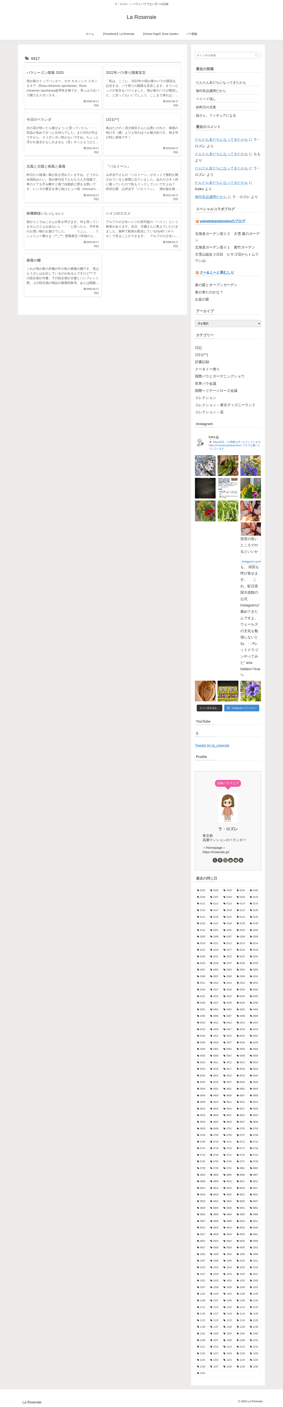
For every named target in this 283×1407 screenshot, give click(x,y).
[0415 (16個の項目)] (201, 1030)
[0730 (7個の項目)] (215, 1168)
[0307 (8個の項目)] (215, 977)
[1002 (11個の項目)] (201, 1254)
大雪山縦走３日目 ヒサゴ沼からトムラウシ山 (227, 257)
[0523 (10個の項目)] (241, 1076)
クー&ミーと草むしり (217, 272)
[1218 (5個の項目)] (228, 1354)
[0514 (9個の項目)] (254, 1063)
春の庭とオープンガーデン (216, 285)
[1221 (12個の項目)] (201, 1360)
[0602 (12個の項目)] (241, 1089)
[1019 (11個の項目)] (228, 1274)
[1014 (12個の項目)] (228, 1268)
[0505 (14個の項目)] (201, 1056)
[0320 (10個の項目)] (254, 990)
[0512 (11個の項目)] (228, 1063)
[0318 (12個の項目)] (228, 990)
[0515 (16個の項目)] (201, 1069)
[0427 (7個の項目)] (228, 1043)
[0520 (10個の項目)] (201, 1076)
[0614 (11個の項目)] (201, 1109)
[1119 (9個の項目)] (241, 1314)
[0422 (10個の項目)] (228, 1036)
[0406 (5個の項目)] (215, 1016)
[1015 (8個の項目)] (241, 1268)
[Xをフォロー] (215, 860)
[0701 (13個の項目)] (228, 1129)
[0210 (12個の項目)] (201, 943)
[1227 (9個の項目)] (215, 1367)
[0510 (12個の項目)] (201, 1063)
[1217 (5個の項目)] (215, 1354)
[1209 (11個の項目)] (241, 1340)
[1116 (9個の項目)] (201, 1314)
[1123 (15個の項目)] (228, 1321)
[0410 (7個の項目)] (201, 1023)
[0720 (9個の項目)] (215, 1155)
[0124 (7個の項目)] (241, 917)
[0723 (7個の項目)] (254, 1155)
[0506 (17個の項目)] (215, 1056)
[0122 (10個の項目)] (215, 917)
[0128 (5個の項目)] (228, 924)
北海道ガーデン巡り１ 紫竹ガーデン (225, 247)
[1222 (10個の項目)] (215, 1360)
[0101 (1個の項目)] (201, 891)
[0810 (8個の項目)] (228, 1182)
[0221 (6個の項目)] (215, 957)
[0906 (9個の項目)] (254, 1215)
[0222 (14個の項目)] (228, 957)
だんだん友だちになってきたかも (221, 140)
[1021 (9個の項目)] (254, 1274)
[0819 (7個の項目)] (215, 1195)
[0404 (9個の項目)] (254, 1010)
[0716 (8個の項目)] (228, 1148)
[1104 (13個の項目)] (241, 1294)
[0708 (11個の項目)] (254, 1135)
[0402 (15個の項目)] (228, 1010)
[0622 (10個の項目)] (241, 1115)
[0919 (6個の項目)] (228, 1234)
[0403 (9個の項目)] (241, 1010)
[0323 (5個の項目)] (228, 996)
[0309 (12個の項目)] (241, 977)
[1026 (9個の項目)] (254, 1281)
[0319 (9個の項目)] (241, 990)
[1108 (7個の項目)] (228, 1301)
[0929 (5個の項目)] (228, 1248)
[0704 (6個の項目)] (201, 1135)
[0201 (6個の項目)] (215, 930)
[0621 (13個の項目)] (228, 1115)
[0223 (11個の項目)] (241, 957)
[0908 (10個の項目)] (215, 1221)
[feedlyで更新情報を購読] (235, 860)
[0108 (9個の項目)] (228, 897)
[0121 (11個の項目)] (201, 917)
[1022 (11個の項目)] (201, 1281)
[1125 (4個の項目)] (254, 1321)
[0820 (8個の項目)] (228, 1195)
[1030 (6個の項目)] (241, 1287)
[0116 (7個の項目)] (201, 910)
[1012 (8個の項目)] (201, 1268)
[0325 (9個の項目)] (254, 996)
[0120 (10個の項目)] (254, 910)
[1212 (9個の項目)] (215, 1347)
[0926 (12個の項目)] (254, 1241)
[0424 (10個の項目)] (254, 1036)
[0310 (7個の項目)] (254, 977)
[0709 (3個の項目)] (201, 1142)
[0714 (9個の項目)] (201, 1148)
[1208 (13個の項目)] (228, 1340)
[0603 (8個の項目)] (254, 1089)
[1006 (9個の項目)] (254, 1254)
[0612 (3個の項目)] (241, 1102)
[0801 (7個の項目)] (241, 1168)
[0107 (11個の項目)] (215, 897)
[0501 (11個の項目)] (215, 1049)
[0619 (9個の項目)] (201, 1115)
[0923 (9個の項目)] (215, 1241)
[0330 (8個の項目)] (254, 1003)
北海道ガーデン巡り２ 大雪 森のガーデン (227, 237)
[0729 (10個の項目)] (201, 1168)
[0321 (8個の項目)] (201, 996)
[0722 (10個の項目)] (241, 1155)
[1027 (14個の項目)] (201, 1287)
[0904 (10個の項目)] (228, 1215)
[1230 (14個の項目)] (254, 1367)
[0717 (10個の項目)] (241, 1148)
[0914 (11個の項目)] (228, 1228)
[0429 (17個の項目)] (254, 1043)
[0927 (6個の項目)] (201, 1248)
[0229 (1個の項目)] (254, 963)
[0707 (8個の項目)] (241, 1135)
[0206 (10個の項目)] (215, 937)
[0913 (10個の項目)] (215, 1228)
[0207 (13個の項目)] (228, 937)
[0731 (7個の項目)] (228, 1168)
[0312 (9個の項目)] (215, 983)
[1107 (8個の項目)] (215, 1301)
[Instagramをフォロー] (225, 860)
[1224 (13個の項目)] (241, 1360)
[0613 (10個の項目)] (254, 1102)
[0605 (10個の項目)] (215, 1096)
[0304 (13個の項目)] (241, 970)
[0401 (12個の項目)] (215, 1010)
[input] (228, 55)
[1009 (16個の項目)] (228, 1261)
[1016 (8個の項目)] (254, 1268)
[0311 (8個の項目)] (201, 983)
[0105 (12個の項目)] (254, 891)
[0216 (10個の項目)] (215, 950)
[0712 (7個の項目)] (241, 1142)
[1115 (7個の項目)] (254, 1307)
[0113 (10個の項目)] (228, 904)
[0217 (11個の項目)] (228, 950)
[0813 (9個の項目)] (201, 1188)
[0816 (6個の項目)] (241, 1188)
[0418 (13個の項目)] (241, 1030)
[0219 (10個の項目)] (254, 950)
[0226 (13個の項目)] (215, 963)
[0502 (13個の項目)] (228, 1049)
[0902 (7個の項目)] (201, 1215)
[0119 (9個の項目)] (241, 910)
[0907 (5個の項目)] (201, 1221)
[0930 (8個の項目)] (241, 1248)
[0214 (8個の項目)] (254, 943)
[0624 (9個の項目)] (201, 1122)
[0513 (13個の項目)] (241, 1063)
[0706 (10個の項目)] (228, 1135)
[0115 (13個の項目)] (254, 904)
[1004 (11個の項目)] (228, 1254)
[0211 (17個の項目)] (215, 943)
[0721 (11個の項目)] (228, 1155)
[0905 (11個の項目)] (241, 1215)
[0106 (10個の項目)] (201, 897)
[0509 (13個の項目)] (254, 1056)
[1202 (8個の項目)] (215, 1334)
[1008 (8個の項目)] (215, 1261)
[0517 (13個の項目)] (228, 1069)
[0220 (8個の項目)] (201, 957)
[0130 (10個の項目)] (254, 924)
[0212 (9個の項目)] (228, 943)
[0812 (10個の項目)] (254, 1182)
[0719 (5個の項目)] (201, 1155)
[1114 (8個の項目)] (241, 1307)
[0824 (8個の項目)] (215, 1201)
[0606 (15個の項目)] (228, 1096)
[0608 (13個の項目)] (254, 1096)
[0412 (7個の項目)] (228, 1023)
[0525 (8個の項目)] (201, 1082)
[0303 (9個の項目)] (228, 970)
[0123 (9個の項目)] (228, 917)
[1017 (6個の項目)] (201, 1274)
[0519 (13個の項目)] (254, 1069)
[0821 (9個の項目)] (241, 1195)
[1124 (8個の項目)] (241, 1321)
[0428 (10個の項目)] (241, 1043)
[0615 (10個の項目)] (215, 1109)
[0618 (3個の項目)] (254, 1109)
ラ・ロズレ (228, 829)
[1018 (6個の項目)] (215, 1274)
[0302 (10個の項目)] (215, 970)
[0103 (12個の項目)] (228, 891)
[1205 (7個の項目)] (254, 1334)
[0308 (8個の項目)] (228, 977)
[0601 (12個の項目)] (228, 1089)
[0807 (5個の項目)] (254, 1175)
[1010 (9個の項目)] (241, 1261)
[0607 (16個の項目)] (241, 1096)
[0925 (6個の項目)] (241, 1241)
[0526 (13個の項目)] (215, 1082)
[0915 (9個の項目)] (241, 1228)
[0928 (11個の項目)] (215, 1248)
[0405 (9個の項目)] (201, 1016)
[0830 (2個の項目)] (228, 1208)
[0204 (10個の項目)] (254, 930)
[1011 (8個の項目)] (254, 1261)
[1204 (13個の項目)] (241, 1334)
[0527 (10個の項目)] (228, 1082)
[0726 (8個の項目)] (228, 1162)
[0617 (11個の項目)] (241, 1109)
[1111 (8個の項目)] (201, 1307)
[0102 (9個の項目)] (215, 891)
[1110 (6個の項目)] (254, 1301)
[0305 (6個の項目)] (254, 970)
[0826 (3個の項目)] (241, 1201)
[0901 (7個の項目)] (254, 1208)
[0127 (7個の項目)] (215, 924)
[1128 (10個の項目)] (228, 1327)
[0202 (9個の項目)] (228, 930)
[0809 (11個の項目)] (215, 1182)
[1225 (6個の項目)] (254, 1360)
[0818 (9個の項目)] (201, 1195)
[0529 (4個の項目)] (254, 1082)
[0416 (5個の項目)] (215, 1030)
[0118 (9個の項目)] (228, 910)
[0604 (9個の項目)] (201, 1096)
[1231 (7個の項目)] (228, 1373)
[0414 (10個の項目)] (254, 1023)
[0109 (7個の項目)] (241, 897)
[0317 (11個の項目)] (215, 990)
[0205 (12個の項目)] (201, 937)
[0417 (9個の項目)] (228, 1030)
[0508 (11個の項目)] (241, 1056)
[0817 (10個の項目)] (254, 1188)
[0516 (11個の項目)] (215, 1069)
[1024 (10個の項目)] (228, 1281)
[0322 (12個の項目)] (215, 996)
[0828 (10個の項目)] (201, 1208)
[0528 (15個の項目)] (241, 1082)
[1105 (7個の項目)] (254, 1294)
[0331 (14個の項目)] (201, 1010)
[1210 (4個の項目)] (254, 1340)
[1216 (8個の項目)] (201, 1354)
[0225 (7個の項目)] (201, 963)
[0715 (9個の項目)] (215, 1148)
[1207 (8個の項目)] (215, 1340)
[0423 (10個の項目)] (241, 1036)
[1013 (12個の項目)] (215, 1268)
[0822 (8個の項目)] (254, 1195)
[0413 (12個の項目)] (241, 1023)
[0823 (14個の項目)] (201, 1201)
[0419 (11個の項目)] (254, 1030)
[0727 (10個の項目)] (241, 1162)
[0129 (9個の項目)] (241, 924)
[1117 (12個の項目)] (215, 1314)
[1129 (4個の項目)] (241, 1327)
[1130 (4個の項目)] (254, 1327)
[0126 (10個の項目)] (201, 924)
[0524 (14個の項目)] (254, 1076)
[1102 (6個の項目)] (215, 1294)
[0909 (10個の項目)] (228, 1221)
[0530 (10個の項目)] (201, 1089)
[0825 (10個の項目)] (228, 1201)
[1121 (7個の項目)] (201, 1321)
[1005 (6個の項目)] (241, 1254)
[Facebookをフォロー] (220, 860)
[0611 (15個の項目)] (228, 1102)
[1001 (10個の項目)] (254, 1248)
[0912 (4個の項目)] (201, 1228)
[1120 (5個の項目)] (254, 1314)
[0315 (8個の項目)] (254, 983)
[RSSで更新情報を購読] (241, 860)
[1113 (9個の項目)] (228, 1307)
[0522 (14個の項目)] (228, 1076)
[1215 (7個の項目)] (254, 1347)
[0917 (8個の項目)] (201, 1234)
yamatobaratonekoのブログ (222, 221)
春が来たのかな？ (209, 292)
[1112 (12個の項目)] (215, 1307)
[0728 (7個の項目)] (254, 1162)
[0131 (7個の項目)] (201, 930)
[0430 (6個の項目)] (201, 1049)
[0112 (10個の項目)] (215, 904)
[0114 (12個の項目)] (241, 904)
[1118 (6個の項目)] (228, 1314)
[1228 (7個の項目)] (228, 1367)
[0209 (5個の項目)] (254, 937)
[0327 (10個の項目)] (215, 1003)
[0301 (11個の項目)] (201, 970)
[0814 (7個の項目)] (215, 1188)
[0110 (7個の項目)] (254, 897)
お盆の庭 (202, 299)
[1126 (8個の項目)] (201, 1327)
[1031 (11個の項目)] (254, 1287)
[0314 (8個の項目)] (241, 983)
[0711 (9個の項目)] (228, 1142)
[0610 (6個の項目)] (215, 1102)
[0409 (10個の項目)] (254, 1016)
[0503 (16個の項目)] (241, 1049)
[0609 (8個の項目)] (201, 1102)
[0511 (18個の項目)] (215, 1063)
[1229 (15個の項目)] (241, 1367)
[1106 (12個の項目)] (201, 1301)
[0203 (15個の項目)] (241, 930)
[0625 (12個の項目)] (215, 1122)
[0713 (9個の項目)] (254, 1142)
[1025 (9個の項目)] (241, 1281)
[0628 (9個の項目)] (254, 1122)
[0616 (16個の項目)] (228, 1109)
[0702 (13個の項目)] (241, 1129)
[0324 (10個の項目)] (241, 996)
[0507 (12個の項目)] (228, 1056)
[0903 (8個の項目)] (215, 1215)
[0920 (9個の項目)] (241, 1234)
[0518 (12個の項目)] (241, 1069)
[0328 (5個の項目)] (228, 1003)
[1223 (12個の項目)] (228, 1360)
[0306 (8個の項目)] (201, 977)
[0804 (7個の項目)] (215, 1175)
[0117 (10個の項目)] (215, 910)
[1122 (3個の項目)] (215, 1321)
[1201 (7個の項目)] (201, 1334)
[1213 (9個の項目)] (228, 1347)
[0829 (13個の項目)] (215, 1208)
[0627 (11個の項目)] (241, 1122)
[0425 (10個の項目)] (201, 1043)
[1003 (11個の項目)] (215, 1254)
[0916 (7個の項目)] (254, 1228)
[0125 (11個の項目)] (254, 917)
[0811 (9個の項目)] (241, 1182)
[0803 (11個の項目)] (201, 1175)
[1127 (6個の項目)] (215, 1327)
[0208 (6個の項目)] (241, 937)
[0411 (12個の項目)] (215, 1023)
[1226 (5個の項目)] (201, 1367)
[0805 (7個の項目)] (228, 1175)
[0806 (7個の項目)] (241, 1175)
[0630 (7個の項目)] (215, 1129)
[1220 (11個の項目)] (254, 1354)
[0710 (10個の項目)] (215, 1142)
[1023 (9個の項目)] (215, 1281)
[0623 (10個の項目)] (254, 1115)
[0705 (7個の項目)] (215, 1135)
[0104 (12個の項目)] (241, 891)
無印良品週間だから (211, 197)
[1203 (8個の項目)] (228, 1334)
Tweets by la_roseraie (212, 745)
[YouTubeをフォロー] (230, 860)
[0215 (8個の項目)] (201, 950)
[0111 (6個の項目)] (201, 904)
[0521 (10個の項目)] (215, 1076)
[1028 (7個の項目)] (215, 1287)
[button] (257, 55)
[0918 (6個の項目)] (215, 1234)
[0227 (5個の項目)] (228, 963)
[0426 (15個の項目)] (215, 1043)
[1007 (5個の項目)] (201, 1261)
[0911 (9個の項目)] (254, 1221)
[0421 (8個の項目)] (215, 1036)
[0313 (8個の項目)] (228, 983)
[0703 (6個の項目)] (254, 1129)
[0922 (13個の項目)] (201, 1241)
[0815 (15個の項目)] (228, 1188)
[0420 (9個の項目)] (201, 1036)
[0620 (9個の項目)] (215, 1115)
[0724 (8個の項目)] (201, 1162)
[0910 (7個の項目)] (241, 1221)
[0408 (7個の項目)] (241, 1016)
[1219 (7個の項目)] (241, 1354)
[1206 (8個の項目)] (201, 1340)
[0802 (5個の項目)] (254, 1168)
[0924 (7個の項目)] (228, 1241)
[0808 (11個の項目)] (201, 1182)
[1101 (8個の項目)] (201, 1294)
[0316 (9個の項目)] (201, 990)
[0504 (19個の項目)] (254, 1049)
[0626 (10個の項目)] (228, 1122)
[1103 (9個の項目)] (228, 1294)
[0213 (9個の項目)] (241, 943)
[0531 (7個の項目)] (215, 1089)
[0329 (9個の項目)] (241, 1003)
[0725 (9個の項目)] (215, 1162)
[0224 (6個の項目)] (254, 957)
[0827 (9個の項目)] (254, 1201)
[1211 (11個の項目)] (201, 1347)
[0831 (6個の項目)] (241, 1208)
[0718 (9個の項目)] (254, 1148)
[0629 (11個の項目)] (201, 1129)
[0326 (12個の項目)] (201, 1003)
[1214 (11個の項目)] (241, 1347)
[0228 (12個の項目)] (241, 963)
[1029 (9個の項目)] (228, 1287)
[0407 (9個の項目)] (228, 1016)
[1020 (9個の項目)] (241, 1274)
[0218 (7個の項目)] (241, 950)
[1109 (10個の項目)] (241, 1301)
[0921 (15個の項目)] (254, 1234)
